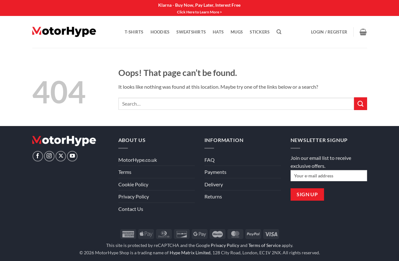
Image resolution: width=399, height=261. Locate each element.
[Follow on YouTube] (72, 156)
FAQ (209, 160)
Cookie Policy (133, 184)
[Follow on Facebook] (38, 156)
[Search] (279, 32)
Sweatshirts (191, 31)
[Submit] (360, 103)
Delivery (213, 184)
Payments (215, 172)
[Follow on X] (60, 156)
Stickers (260, 31)
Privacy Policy (133, 196)
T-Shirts (134, 31)
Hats (218, 31)
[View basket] (363, 32)
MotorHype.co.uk (137, 160)
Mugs (237, 31)
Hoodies (160, 31)
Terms (124, 172)
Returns (213, 196)
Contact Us (130, 209)
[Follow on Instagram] (49, 156)
